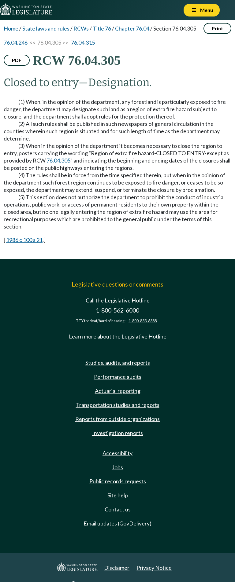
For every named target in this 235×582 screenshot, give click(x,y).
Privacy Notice (154, 567)
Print (217, 28)
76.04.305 (58, 160)
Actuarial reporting (117, 390)
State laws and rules (45, 28)
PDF (16, 60)
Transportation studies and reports (117, 404)
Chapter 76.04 (132, 28)
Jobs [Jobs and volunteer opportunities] (117, 467)
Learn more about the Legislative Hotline (117, 336)
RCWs (81, 28)
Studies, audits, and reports (117, 362)
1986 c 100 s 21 (24, 239)
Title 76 (102, 28)
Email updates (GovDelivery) (117, 523)
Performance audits (117, 376)
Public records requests (117, 481)
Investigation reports (117, 433)
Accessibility (117, 453)
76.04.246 (16, 42)
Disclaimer (116, 567)
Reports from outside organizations (117, 418)
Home (11, 28)
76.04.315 (83, 42)
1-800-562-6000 (117, 310)
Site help (117, 495)
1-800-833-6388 (143, 321)
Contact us (118, 509)
